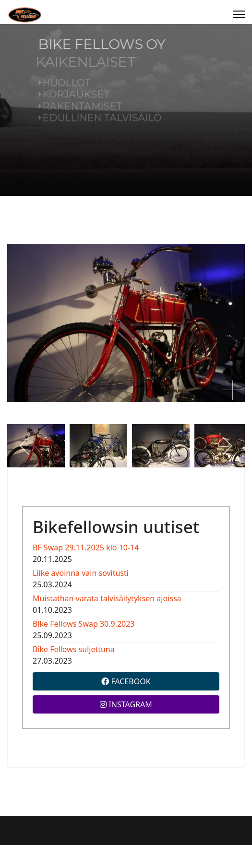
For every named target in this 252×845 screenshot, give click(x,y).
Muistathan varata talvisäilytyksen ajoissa (107, 598)
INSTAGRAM (126, 704)
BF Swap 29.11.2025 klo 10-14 (86, 547)
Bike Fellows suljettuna (74, 649)
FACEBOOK (125, 681)
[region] (126, 110)
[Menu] (239, 14)
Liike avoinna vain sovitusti (81, 573)
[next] (227, 445)
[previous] (25, 445)
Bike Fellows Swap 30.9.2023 (84, 624)
